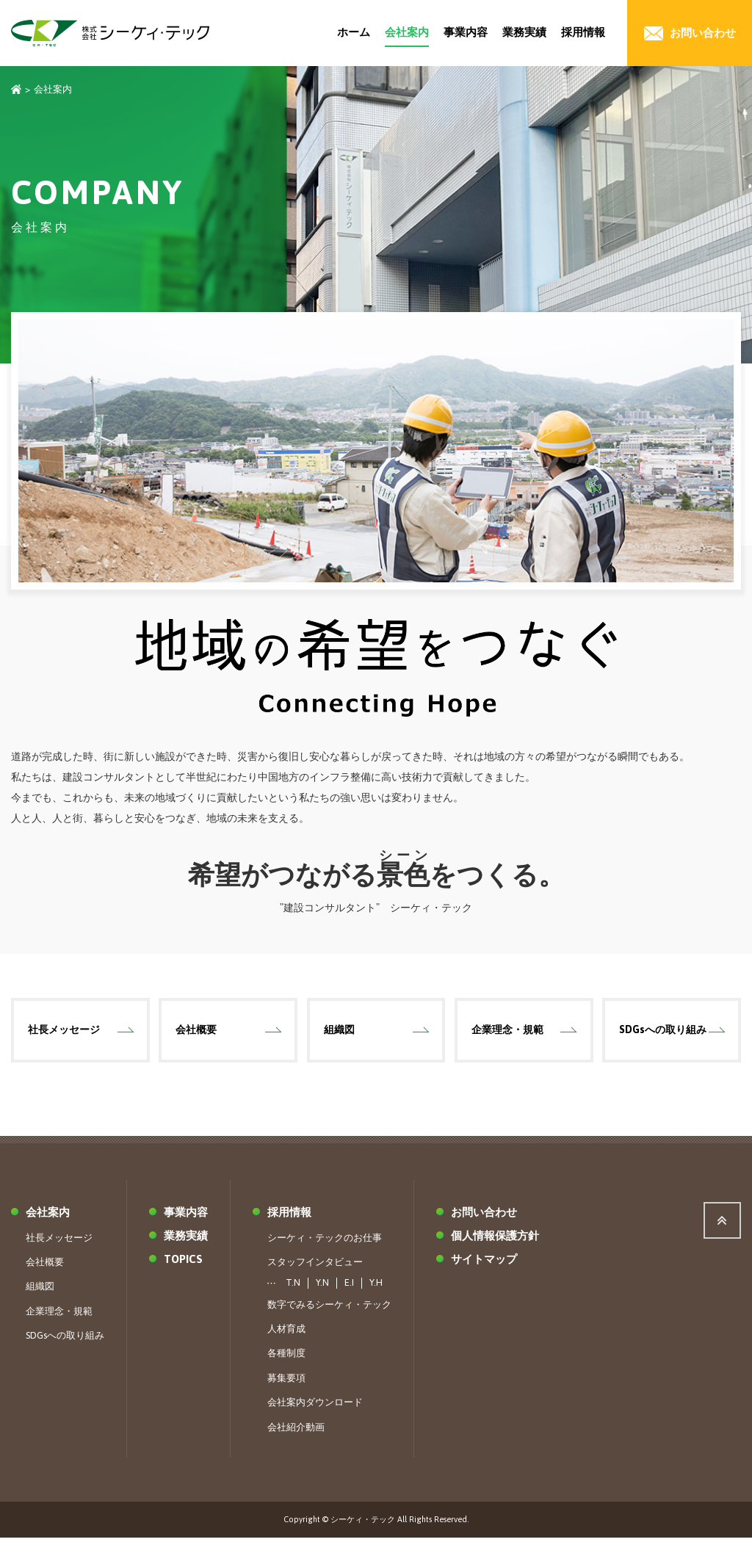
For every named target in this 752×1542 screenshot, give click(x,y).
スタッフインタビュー (315, 1265)
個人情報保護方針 (495, 1239)
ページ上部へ (722, 1224)
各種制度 (286, 1357)
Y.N (322, 1286)
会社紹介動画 (296, 1430)
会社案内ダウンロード (315, 1406)
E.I (349, 1286)
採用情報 (583, 32)
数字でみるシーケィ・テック (329, 1308)
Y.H (376, 1286)
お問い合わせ (484, 1215)
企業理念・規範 (508, 1032)
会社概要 (196, 1032)
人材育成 (286, 1332)
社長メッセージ (65, 1032)
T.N (293, 1286)
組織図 (340, 1032)
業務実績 (524, 32)
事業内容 (466, 32)
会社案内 (407, 32)
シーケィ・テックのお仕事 (324, 1241)
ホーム (353, 32)
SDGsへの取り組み (663, 1032)
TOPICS (183, 1262)
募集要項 (286, 1381)
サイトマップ (484, 1262)
